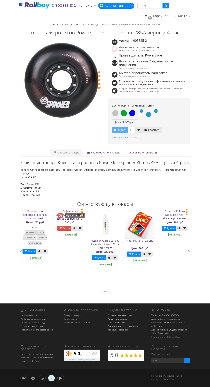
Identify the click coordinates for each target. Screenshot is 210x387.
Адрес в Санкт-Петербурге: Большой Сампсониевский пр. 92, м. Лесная (169, 322)
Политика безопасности (77, 322)
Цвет (38, 227)
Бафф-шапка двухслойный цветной (72, 212)
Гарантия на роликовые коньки (37, 329)
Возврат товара (72, 315)
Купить (31, 251)
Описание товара (67, 152)
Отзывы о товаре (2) (141, 152)
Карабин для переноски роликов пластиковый (37, 214)
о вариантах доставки (140, 84)
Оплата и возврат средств (34, 322)
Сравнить (152, 130)
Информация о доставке (34, 318)
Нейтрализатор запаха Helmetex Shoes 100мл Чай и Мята (107, 244)
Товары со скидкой (118, 329)
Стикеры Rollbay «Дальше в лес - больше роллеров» (177, 214)
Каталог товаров (116, 5)
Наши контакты (29, 315)
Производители (116, 322)
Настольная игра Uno (142, 240)
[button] (156, 16)
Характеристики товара (103, 152)
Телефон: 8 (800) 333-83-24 (165, 315)
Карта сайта (70, 318)
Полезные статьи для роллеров (37, 354)
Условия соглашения (32, 326)
